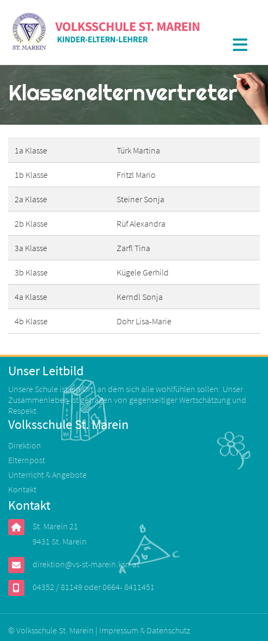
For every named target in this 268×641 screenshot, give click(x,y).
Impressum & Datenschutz (144, 630)
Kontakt (22, 489)
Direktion (24, 445)
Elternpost (26, 459)
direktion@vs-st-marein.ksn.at (86, 564)
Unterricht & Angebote (47, 474)
